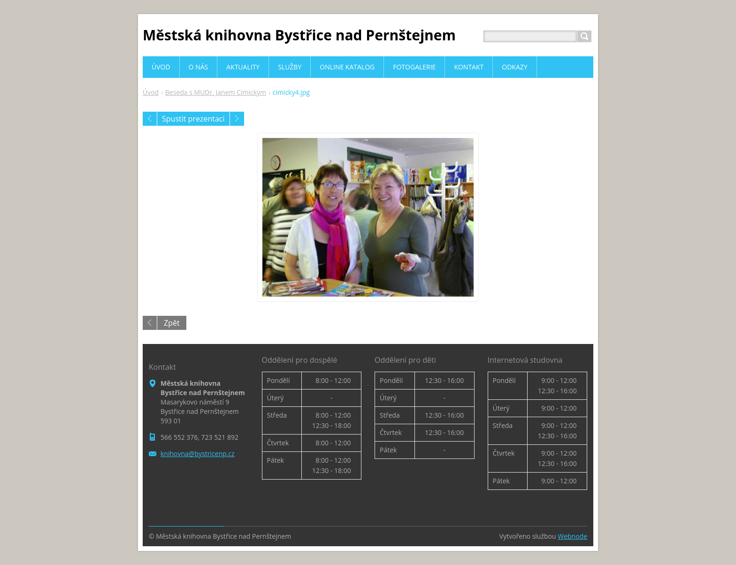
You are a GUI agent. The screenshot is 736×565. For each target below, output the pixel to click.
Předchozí (150, 119)
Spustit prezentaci (193, 119)
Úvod (151, 92)
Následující (237, 119)
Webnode (572, 536)
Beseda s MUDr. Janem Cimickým (215, 92)
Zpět (172, 323)
